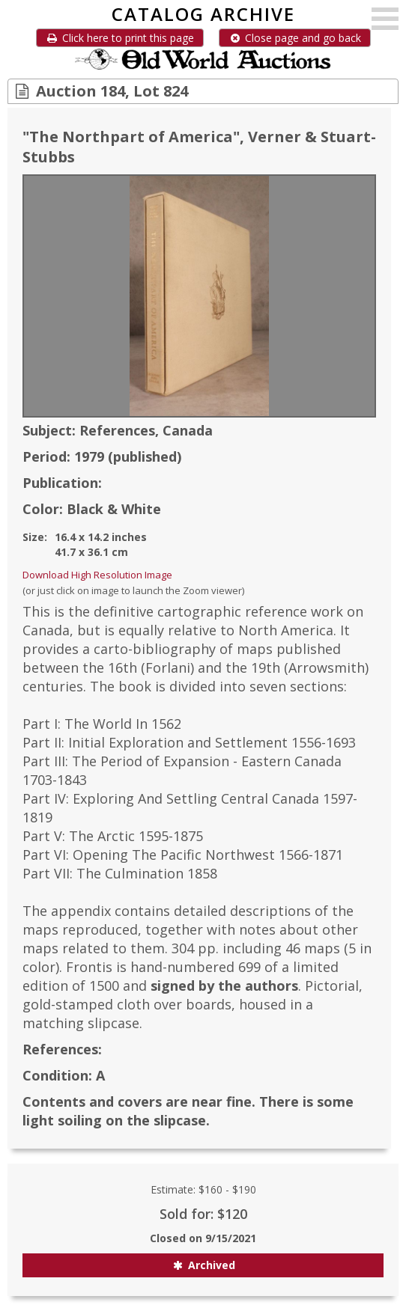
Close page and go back (294, 38)
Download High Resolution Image (97, 574)
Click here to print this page (120, 38)
